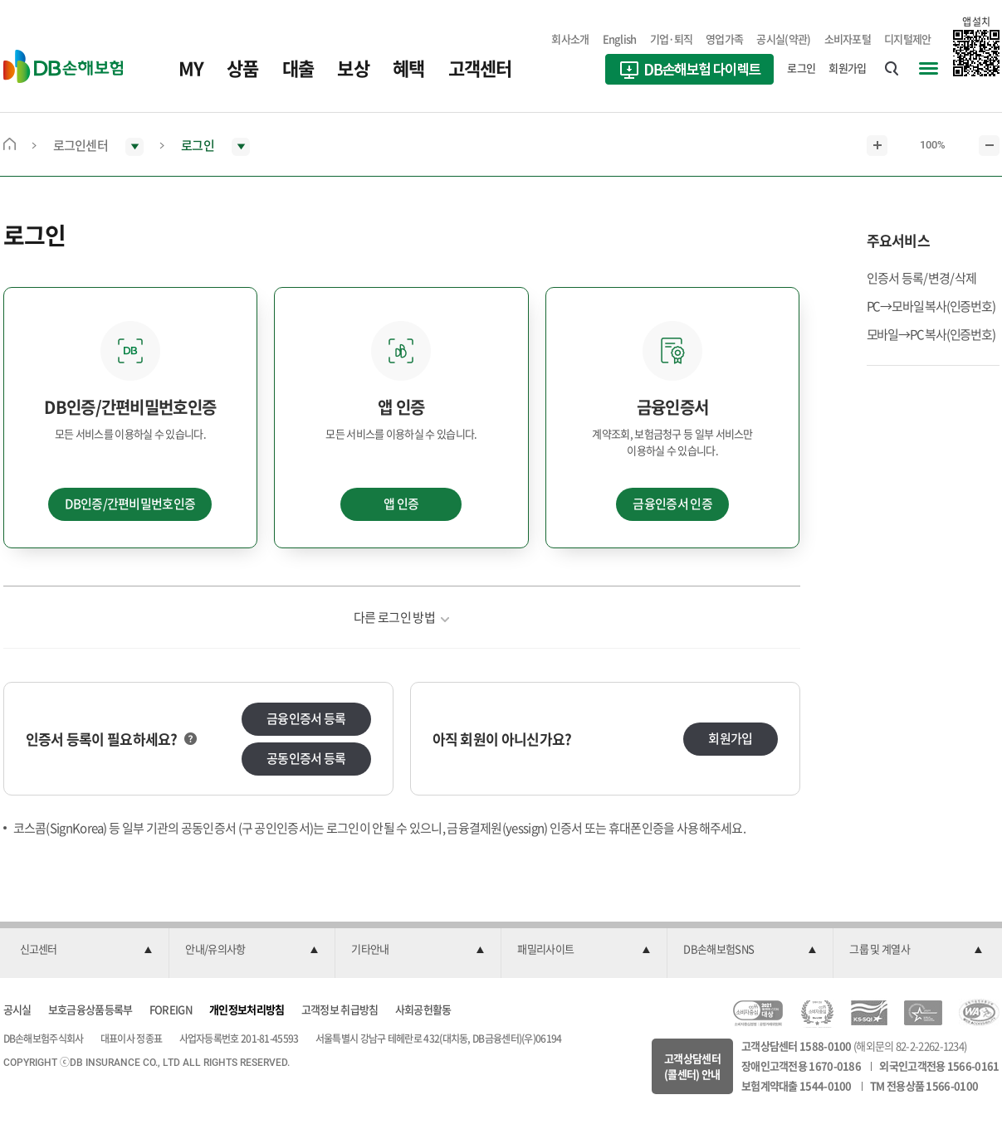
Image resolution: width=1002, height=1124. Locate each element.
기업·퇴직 (671, 38)
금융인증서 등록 (305, 718)
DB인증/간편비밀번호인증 (130, 503)
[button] (86, 950)
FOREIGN (171, 1009)
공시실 (17, 1009)
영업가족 (724, 38)
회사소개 (570, 38)
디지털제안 (907, 38)
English (620, 38)
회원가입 (847, 67)
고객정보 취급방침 (340, 1009)
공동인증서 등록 (305, 758)
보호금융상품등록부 (90, 1009)
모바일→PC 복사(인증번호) (931, 334)
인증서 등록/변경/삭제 (922, 278)
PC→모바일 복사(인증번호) (931, 306)
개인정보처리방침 (246, 1009)
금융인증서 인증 (672, 503)
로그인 (801, 67)
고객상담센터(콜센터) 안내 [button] (692, 1066)
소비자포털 (848, 38)
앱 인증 (401, 503)
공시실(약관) (783, 38)
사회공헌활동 (423, 1009)
